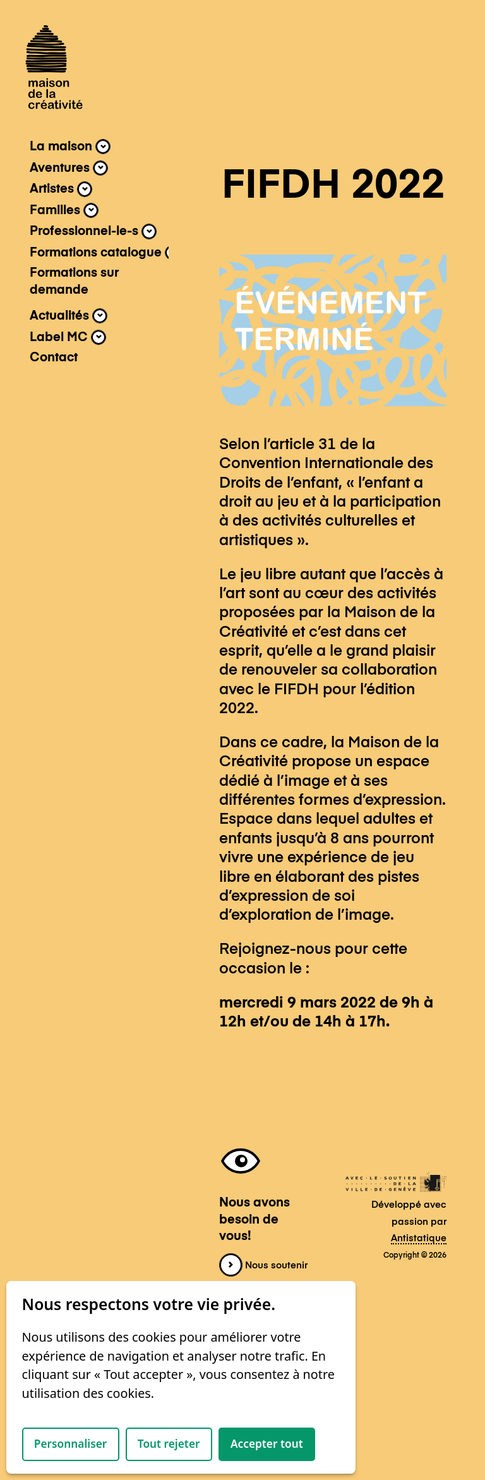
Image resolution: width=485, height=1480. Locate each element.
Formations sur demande (74, 281)
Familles (64, 210)
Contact (54, 358)
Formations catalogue (105, 252)
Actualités (68, 315)
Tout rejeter (169, 1443)
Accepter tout (267, 1443)
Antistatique (418, 1238)
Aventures (69, 168)
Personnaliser (70, 1443)
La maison (70, 146)
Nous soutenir (263, 1265)
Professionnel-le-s (93, 231)
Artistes (61, 188)
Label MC (68, 337)
